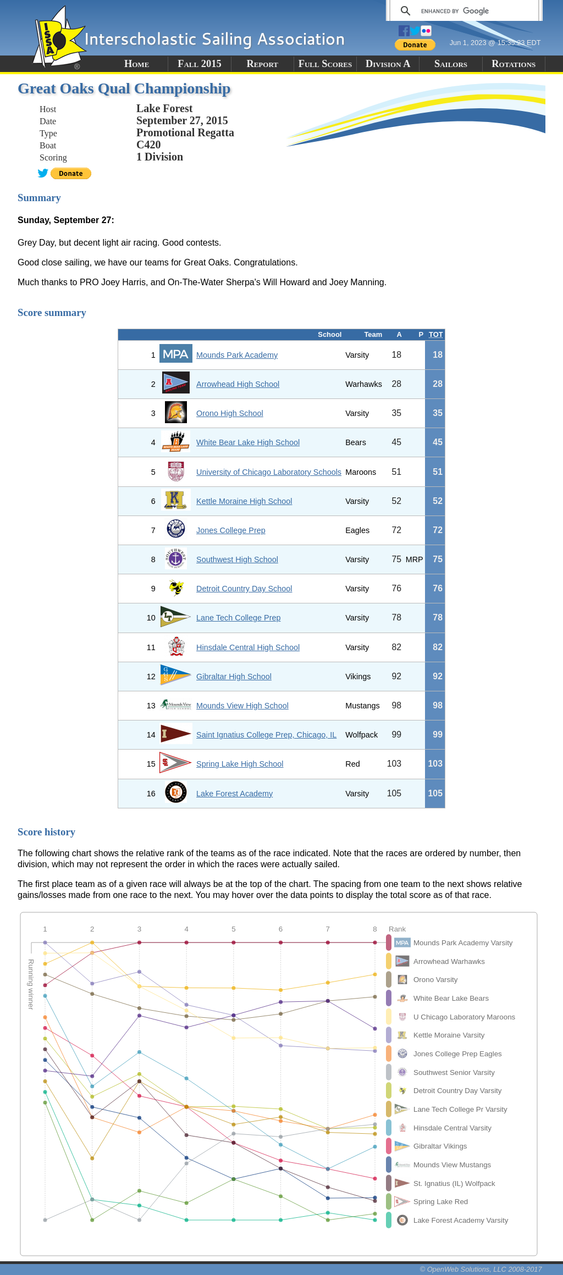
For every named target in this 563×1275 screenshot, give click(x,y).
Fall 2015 (199, 63)
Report (262, 63)
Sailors (450, 63)
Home (136, 63)
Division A (388, 63)
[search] (462, 11)
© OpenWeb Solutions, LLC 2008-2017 (481, 1269)
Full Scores (325, 63)
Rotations (514, 63)
